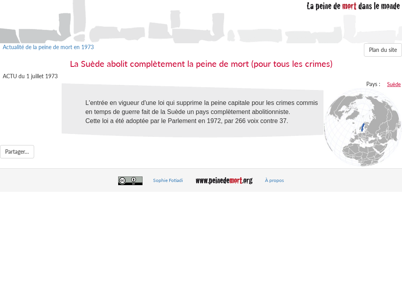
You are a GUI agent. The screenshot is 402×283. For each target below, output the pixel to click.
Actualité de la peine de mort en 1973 (48, 47)
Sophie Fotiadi (168, 180)
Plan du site (383, 49)
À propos (274, 180)
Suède (394, 84)
